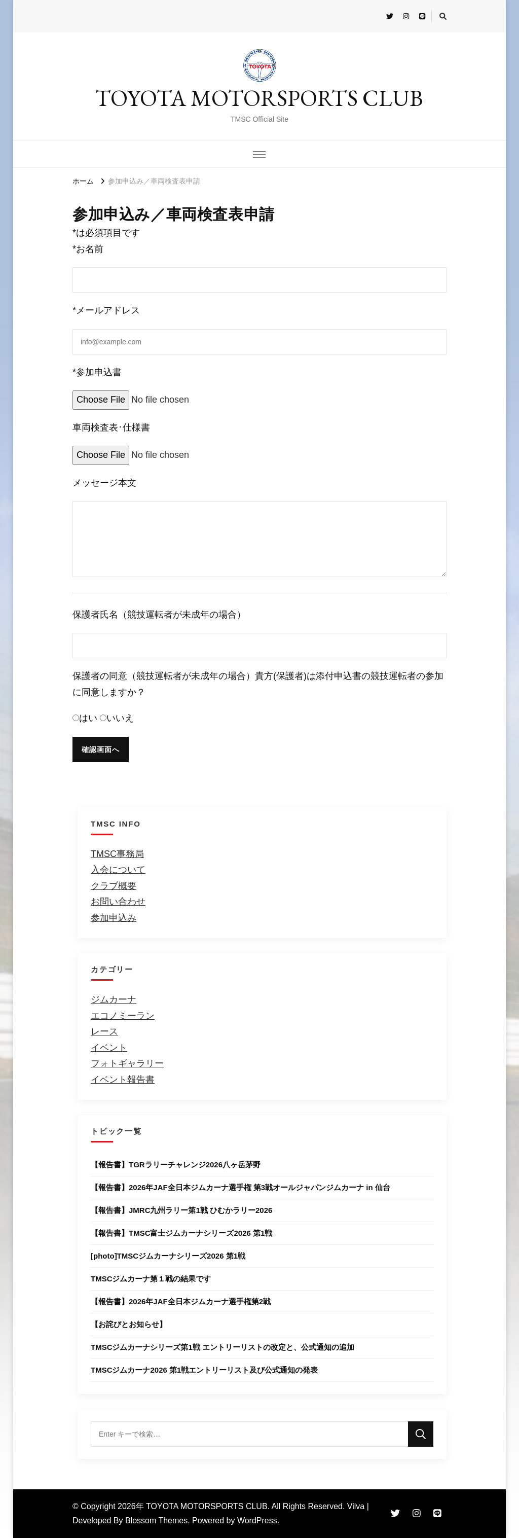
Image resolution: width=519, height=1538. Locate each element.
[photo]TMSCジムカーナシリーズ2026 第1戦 (168, 1255)
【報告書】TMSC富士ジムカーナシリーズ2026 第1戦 (181, 1233)
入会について (118, 870)
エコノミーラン (123, 1016)
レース (104, 1031)
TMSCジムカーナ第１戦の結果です (151, 1278)
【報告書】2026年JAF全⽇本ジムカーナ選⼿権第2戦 (181, 1301)
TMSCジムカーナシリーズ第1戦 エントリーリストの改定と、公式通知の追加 (222, 1347)
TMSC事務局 (117, 854)
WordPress (257, 1520)
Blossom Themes (156, 1520)
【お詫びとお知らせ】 (129, 1324)
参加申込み (113, 918)
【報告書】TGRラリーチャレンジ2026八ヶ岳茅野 (176, 1164)
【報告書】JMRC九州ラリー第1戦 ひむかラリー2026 (181, 1210)
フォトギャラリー (127, 1063)
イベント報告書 (123, 1080)
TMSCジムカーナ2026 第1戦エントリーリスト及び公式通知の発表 (204, 1370)
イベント (109, 1048)
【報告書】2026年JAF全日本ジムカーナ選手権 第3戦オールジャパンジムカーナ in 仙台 (240, 1187)
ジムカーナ (113, 999)
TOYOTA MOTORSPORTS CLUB (259, 98)
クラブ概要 (113, 886)
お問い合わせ (118, 902)
